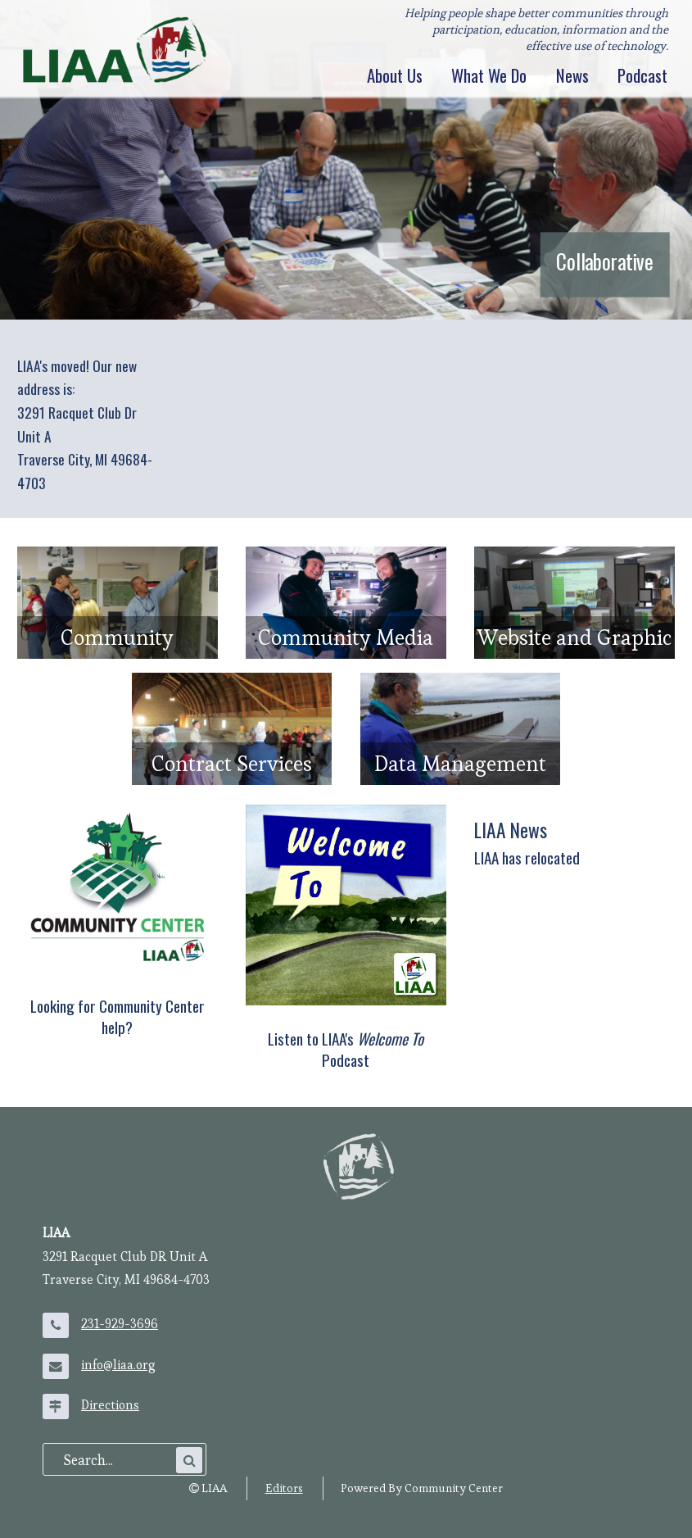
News (572, 76)
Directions (110, 1405)
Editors (284, 1488)
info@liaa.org (118, 1365)
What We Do (489, 76)
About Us (395, 76)
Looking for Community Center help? (117, 1016)
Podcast (642, 76)
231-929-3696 (119, 1324)
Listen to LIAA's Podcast (345, 1049)
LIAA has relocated (527, 857)
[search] (117, 1460)
